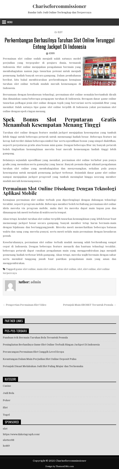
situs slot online (66, 269)
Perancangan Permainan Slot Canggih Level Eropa (33, 351)
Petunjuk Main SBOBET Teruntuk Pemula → (89, 304)
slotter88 (8, 440)
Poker (6, 400)
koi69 (6, 445)
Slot (60, 32)
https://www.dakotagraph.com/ (21, 434)
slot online (89, 269)
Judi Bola (8, 393)
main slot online (46, 269)
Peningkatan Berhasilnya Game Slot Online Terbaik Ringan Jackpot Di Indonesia (51, 344)
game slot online (26, 269)
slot (79, 269)
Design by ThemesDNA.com (59, 466)
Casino (7, 385)
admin (52, 53)
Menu (10, 22)
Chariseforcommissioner (59, 6)
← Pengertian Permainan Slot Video (24, 304)
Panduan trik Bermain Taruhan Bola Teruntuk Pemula (35, 337)
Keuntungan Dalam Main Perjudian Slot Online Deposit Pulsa (39, 359)
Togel (6, 414)
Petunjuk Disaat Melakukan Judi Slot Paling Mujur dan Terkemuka (43, 366)
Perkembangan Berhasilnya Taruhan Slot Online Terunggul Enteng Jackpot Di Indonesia (60, 43)
